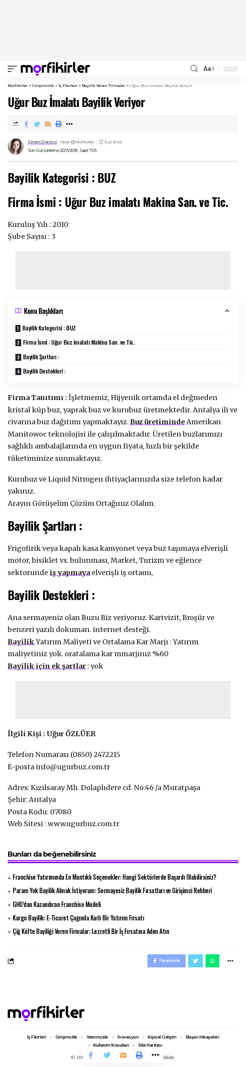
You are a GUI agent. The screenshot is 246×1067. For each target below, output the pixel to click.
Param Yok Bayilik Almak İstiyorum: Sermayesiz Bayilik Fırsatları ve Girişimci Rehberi (112, 890)
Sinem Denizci (42, 142)
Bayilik (22, 641)
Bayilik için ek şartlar (47, 666)
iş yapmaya (70, 572)
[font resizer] (208, 69)
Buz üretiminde (157, 421)
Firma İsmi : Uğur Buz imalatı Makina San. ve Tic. (79, 342)
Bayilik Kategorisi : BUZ (49, 327)
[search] (194, 69)
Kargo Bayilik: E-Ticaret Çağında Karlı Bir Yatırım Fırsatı (78, 917)
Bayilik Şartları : (41, 356)
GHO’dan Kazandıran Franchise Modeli (57, 904)
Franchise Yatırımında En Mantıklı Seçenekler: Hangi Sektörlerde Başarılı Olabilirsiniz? (114, 877)
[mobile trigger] (14, 69)
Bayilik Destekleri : (45, 371)
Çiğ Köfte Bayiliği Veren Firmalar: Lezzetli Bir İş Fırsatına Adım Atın (91, 931)
